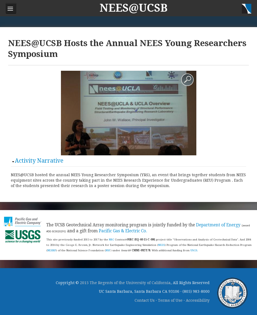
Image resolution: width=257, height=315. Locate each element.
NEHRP (51, 250)
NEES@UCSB (134, 8)
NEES (161, 244)
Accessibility (198, 300)
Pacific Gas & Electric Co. (123, 231)
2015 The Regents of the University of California (125, 283)
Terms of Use (170, 300)
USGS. (194, 250)
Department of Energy (218, 225)
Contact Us (145, 300)
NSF (108, 250)
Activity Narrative (39, 160)
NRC (111, 239)
